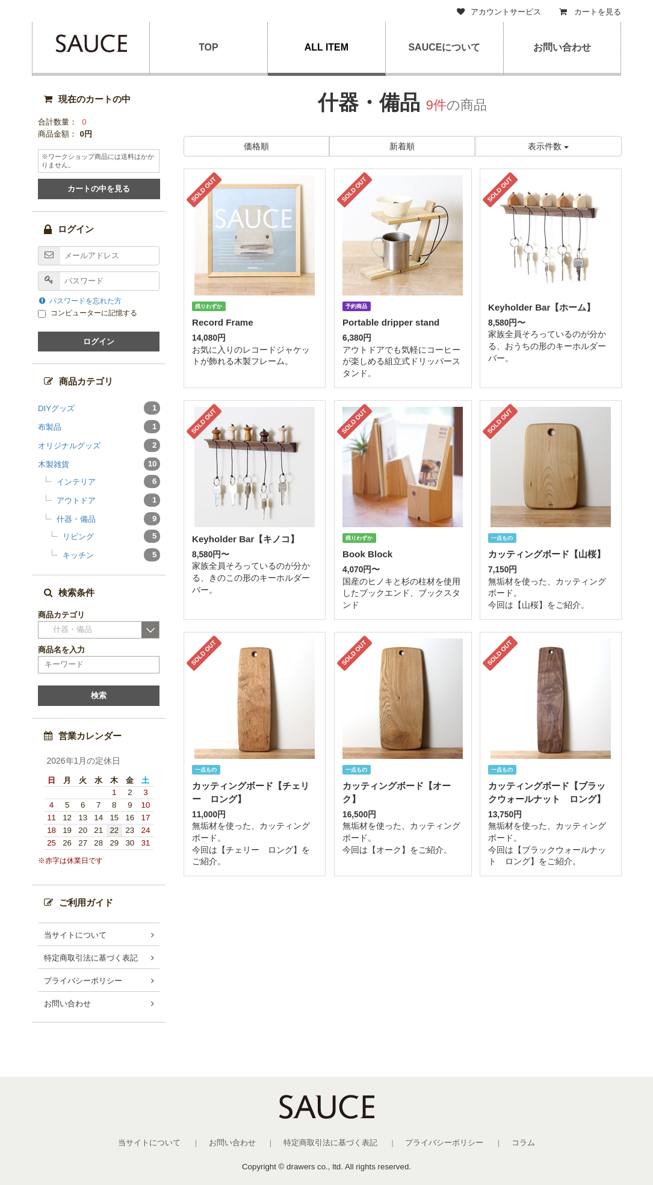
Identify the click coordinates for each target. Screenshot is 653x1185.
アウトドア (107, 500)
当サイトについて (75, 934)
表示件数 (548, 146)
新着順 (402, 146)
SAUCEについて (444, 47)
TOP (208, 47)
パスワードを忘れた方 (80, 301)
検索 (99, 695)
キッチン (110, 555)
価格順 (256, 146)
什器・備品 (107, 518)
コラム (523, 1142)
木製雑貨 (99, 464)
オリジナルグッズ (99, 445)
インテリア (107, 481)
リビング (110, 536)
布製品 (99, 426)
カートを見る (590, 11)
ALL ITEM (326, 47)
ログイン (98, 341)
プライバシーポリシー (83, 980)
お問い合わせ (562, 47)
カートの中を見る (98, 188)
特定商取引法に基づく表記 (91, 957)
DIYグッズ (99, 408)
